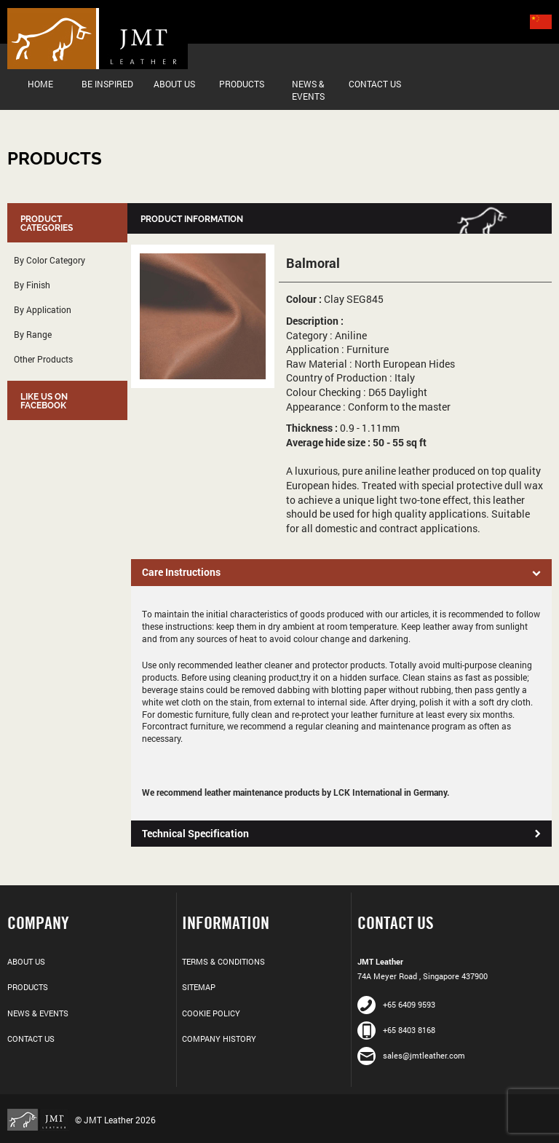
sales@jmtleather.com (411, 1055)
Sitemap (198, 986)
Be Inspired (107, 84)
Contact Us (375, 84)
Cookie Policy (211, 1013)
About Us (174, 84)
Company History (219, 1038)
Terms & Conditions (223, 961)
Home (40, 84)
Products (241, 84)
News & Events (308, 90)
